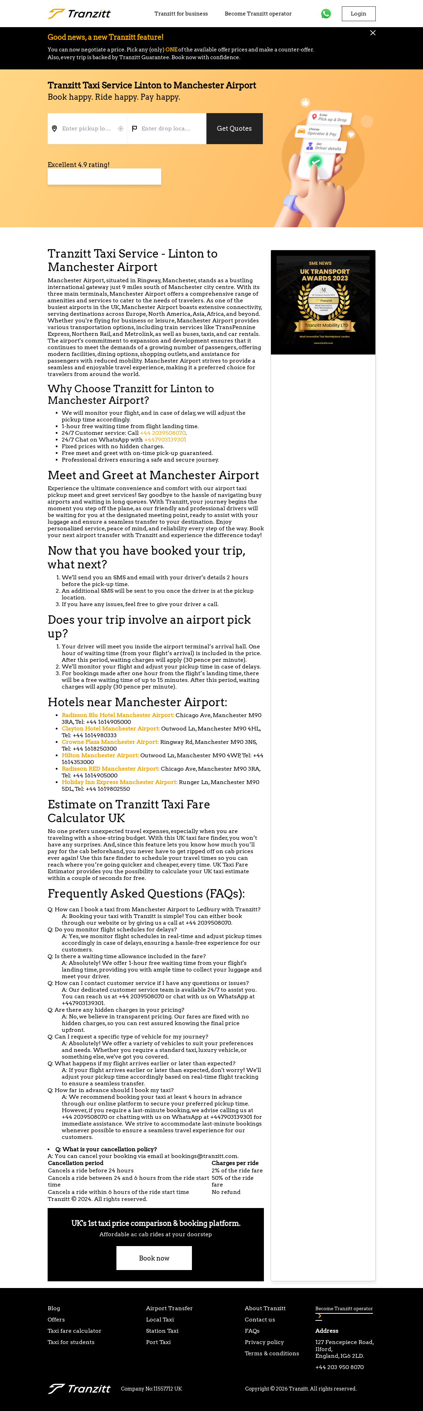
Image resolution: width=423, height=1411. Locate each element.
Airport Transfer (169, 1308)
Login (359, 13)
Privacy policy (264, 1342)
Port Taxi (158, 1342)
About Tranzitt (265, 1308)
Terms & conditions (272, 1353)
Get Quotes (234, 128)
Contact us (260, 1319)
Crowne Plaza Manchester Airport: (110, 742)
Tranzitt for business (181, 14)
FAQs (252, 1330)
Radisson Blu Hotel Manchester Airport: (118, 715)
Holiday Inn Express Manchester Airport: (119, 782)
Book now (154, 1258)
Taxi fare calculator (75, 1330)
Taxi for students (71, 1342)
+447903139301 (165, 439)
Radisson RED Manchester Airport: (110, 768)
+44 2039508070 (163, 433)
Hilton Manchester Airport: (100, 755)
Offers (56, 1319)
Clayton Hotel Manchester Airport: (111, 728)
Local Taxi (160, 1319)
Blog (54, 1308)
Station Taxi (162, 1330)
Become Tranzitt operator (258, 14)
